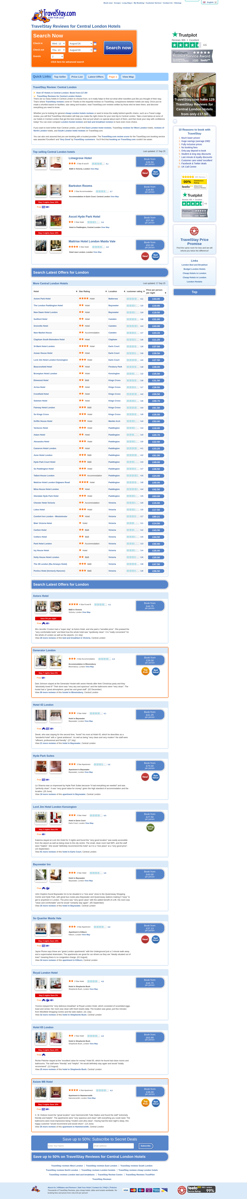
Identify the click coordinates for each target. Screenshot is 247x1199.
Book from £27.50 (150, 817)
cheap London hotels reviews (79, 113)
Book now (108, 3)
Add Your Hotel (84, 1187)
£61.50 (156, 407)
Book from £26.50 (150, 162)
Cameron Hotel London (45, 448)
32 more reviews (48, 1015)
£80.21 (156, 516)
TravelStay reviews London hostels (98, 1170)
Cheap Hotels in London (194, 273)
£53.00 (156, 421)
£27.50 (156, 360)
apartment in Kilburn (72, 960)
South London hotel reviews (71, 131)
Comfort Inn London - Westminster (50, 516)
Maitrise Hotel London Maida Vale (92, 241)
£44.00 (156, 298)
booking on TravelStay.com (122, 139)
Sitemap (177, 3)
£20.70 (156, 435)
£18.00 (156, 428)
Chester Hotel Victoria (44, 503)
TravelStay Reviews (101, 1179)
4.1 (107, 164)
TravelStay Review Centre (110, 1175)
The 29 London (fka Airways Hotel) (50, 564)
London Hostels (194, 282)
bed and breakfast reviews (100, 122)
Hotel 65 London (43, 1027)
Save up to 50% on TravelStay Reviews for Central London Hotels (89, 1157)
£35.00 (156, 550)
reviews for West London (135, 128)
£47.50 (156, 564)
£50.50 (156, 543)
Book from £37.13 (150, 928)
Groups (117, 3)
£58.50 (156, 571)
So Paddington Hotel (44, 469)
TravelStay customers (84, 139)
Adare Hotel (39, 435)
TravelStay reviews (55, 102)
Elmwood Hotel (41, 380)
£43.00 (156, 326)
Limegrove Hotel (80, 158)
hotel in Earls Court (71, 852)
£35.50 (156, 373)
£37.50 (156, 346)
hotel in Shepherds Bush (74, 1015)
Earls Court (113, 346)
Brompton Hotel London (45, 373)
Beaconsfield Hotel (43, 367)
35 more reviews (48, 1127)
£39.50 (156, 353)
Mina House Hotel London (46, 489)
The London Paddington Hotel (48, 305)
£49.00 (156, 462)
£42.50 (156, 489)
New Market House (43, 333)
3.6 (109, 764)
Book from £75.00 (150, 766)
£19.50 (156, 312)
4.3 (113, 659)
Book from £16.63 (150, 189)
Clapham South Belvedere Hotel (49, 339)
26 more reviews (48, 638)
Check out (38, 49)
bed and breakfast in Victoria (76, 638)
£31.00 (156, 319)
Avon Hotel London (43, 455)
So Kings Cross (41, 414)
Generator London (44, 650)
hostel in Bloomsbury (72, 692)
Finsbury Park (115, 367)
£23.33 (156, 332)
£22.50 (156, 441)
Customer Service (153, 3)
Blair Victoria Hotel (43, 523)
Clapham (112, 339)
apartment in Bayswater (73, 794)
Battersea (113, 299)
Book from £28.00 (150, 660)
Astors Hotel (41, 595)
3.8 (105, 873)
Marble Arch (114, 421)
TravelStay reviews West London (67, 1166)
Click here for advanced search (67, 62)
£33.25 (156, 448)
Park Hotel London (43, 544)
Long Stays (127, 3)
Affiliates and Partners (66, 1187)
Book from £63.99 (150, 1037)
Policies (113, 1187)
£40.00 (156, 482)
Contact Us (168, 3)
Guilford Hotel (40, 319)
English (208, 2)
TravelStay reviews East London (101, 1166)
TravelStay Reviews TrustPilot (140, 1175)
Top (194, 292)
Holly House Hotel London (46, 557)
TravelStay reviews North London (62, 1170)
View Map (128, 76)
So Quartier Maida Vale (47, 918)
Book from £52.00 (150, 245)
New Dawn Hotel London (46, 312)
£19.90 (156, 305)
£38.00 (156, 366)
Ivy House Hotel (41, 550)
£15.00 (156, 503)
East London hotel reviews (99, 128)
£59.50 (156, 394)
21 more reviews (48, 743)
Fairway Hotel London (44, 407)
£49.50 (156, 469)
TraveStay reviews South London (136, 1166)
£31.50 (156, 380)
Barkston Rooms (80, 185)
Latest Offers (95, 76)
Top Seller (60, 76)
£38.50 (156, 387)
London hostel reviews (72, 122)
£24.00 (156, 475)
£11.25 (156, 339)
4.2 (111, 1090)
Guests (37, 56)
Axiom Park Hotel (42, 299)
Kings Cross (114, 380)
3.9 (107, 247)
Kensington (114, 373)
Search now (118, 47)
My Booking (139, 3)
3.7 (111, 191)
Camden (112, 319)
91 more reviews (48, 852)
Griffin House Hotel (43, 421)
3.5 (102, 222)
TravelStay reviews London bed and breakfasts (72, 1175)
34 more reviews (48, 960)
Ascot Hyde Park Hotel (84, 216)
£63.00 (156, 496)
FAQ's (105, 1187)
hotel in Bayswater (71, 743)
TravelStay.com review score (115, 136)
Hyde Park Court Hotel (44, 462)
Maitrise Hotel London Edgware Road (52, 482)
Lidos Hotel (39, 510)
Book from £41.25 (150, 715)
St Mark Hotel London (44, 346)
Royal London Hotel (45, 972)
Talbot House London (44, 476)
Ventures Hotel (41, 428)
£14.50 (156, 523)
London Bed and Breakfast (195, 265)
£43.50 (156, 530)
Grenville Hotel (41, 326)
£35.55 (156, 414)
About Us (52, 1187)
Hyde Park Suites (43, 755)
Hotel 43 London (43, 704)
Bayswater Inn (42, 864)
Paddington (114, 428)
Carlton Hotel (40, 530)
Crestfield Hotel (41, 394)
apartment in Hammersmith (75, 1127)
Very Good (65, 139)
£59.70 (156, 401)
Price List (77, 76)
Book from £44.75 (150, 606)
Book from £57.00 (150, 220)
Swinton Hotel (40, 401)
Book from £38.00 (150, 1092)
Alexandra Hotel (41, 441)
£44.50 (156, 537)
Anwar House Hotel (43, 353)
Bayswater (113, 305)
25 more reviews (48, 906)
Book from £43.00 (150, 874)
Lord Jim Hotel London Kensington (51, 360)
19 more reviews (48, 794)
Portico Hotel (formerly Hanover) (49, 571)
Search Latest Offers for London (61, 272)
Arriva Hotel (39, 387)
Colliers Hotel (40, 537)
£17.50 (156, 509)
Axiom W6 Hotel (43, 1081)
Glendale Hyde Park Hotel (46, 496)
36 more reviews (48, 692)
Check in (38, 43)
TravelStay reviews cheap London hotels (138, 1170)
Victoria (112, 503)
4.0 (105, 816)
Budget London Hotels (194, 269)
